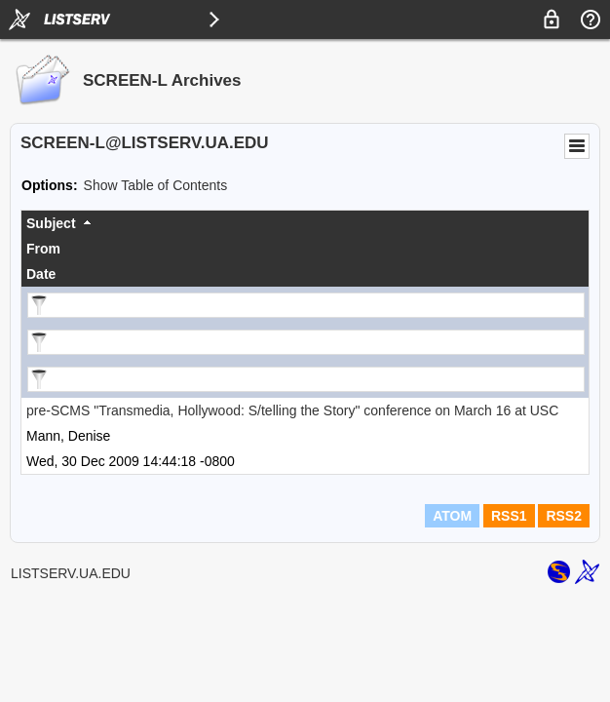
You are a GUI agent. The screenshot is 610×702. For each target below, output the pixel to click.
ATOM (452, 516)
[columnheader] (305, 223)
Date (41, 274)
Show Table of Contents (156, 185)
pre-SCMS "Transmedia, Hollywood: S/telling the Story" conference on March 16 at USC (292, 410)
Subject (51, 223)
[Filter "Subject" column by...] (306, 305)
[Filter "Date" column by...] (306, 379)
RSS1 (509, 516)
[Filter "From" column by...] (306, 342)
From (43, 248)
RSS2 (564, 516)
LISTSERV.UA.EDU (71, 573)
